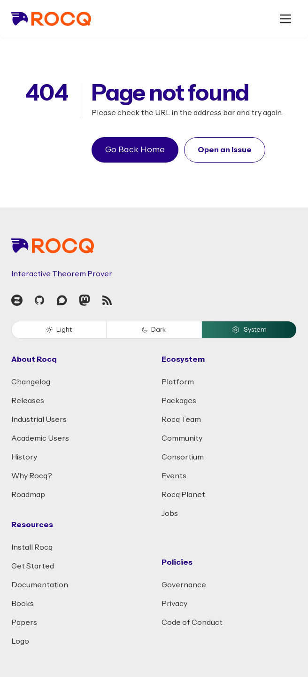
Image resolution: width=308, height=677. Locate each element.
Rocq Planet (183, 494)
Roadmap (28, 494)
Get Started (32, 566)
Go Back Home (135, 149)
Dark (154, 330)
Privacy (174, 603)
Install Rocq (32, 547)
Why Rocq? (31, 476)
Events (174, 476)
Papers (24, 622)
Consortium (183, 457)
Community (182, 438)
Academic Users (40, 438)
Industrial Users (39, 419)
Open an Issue (225, 150)
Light (59, 330)
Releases (27, 401)
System (249, 330)
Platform (178, 382)
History (24, 457)
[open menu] (285, 18)
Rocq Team (181, 419)
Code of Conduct (192, 622)
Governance (184, 585)
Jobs (170, 513)
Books (22, 603)
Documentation (39, 585)
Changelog (30, 382)
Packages (179, 401)
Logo (20, 641)
